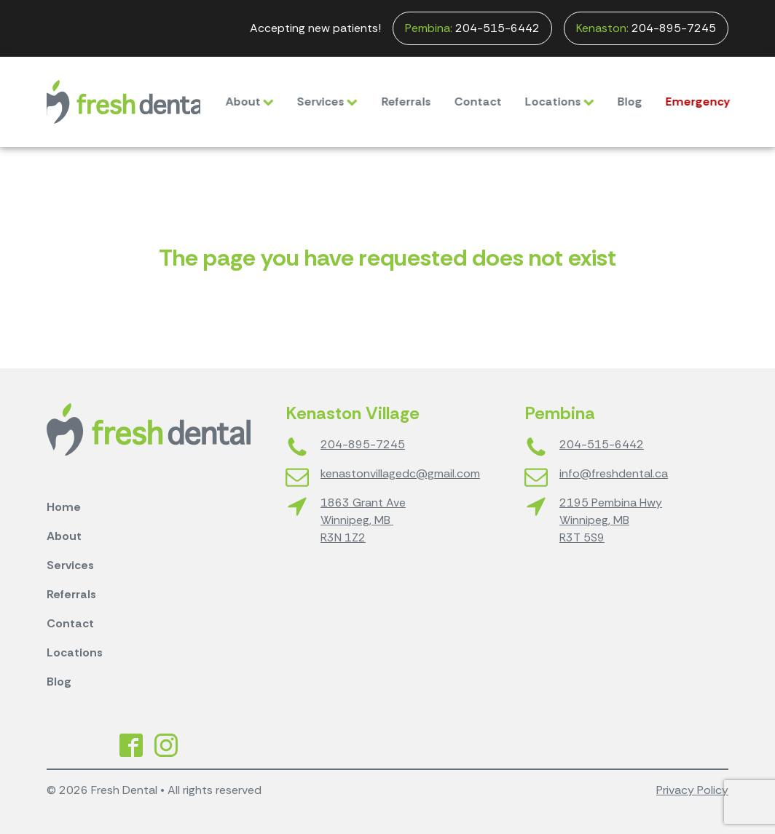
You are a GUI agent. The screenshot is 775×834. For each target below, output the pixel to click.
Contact (464, 101)
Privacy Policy (692, 790)
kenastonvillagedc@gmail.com (400, 473)
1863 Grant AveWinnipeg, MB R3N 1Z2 (363, 520)
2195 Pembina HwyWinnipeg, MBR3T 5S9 (610, 520)
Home (64, 507)
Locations (546, 101)
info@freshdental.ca (613, 473)
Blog (616, 101)
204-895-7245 (646, 28)
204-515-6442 (472, 28)
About (236, 101)
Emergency (684, 101)
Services (313, 101)
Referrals (392, 101)
